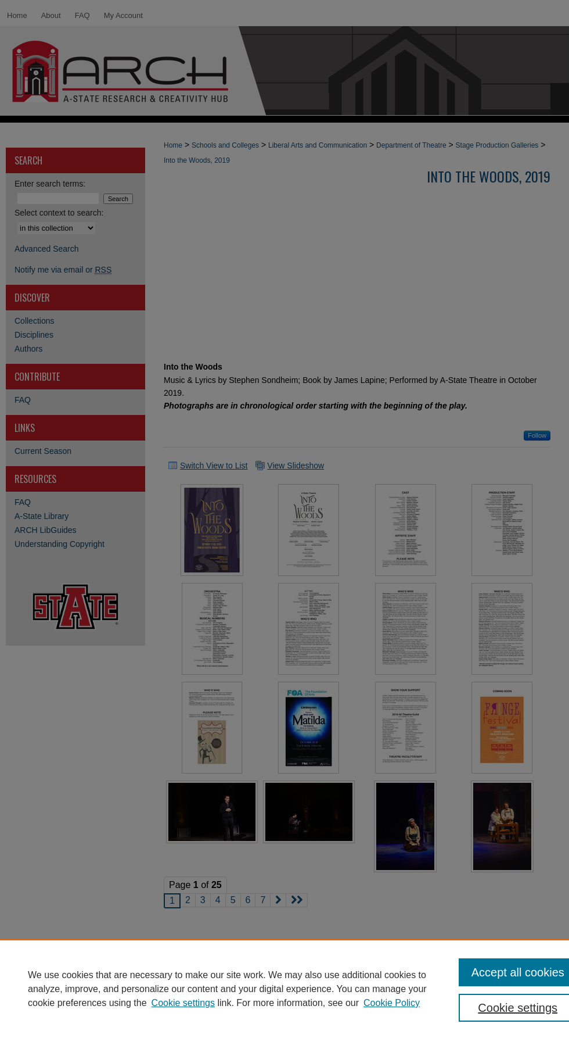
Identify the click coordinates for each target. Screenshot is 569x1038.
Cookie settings (183, 1003)
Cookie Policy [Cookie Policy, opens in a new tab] (391, 1003)
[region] (284, 988)
